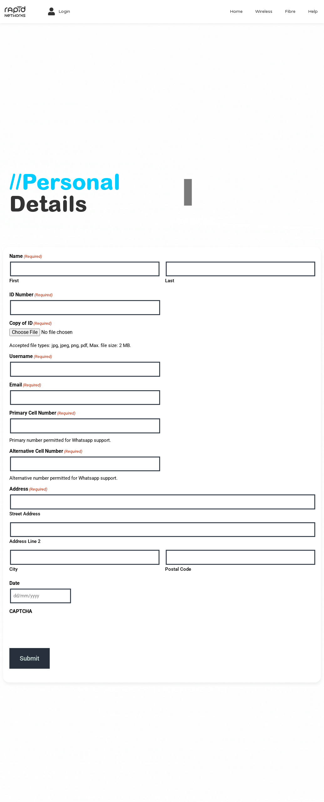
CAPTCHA (20, 611)
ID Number (31, 295)
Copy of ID (30, 323)
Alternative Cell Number (45, 451)
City (13, 569)
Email (25, 385)
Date (14, 583)
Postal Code (178, 569)
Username (30, 356)
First (14, 281)
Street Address (24, 514)
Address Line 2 (25, 541)
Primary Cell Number (42, 413)
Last (169, 281)
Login (64, 11)
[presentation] (56, 629)
